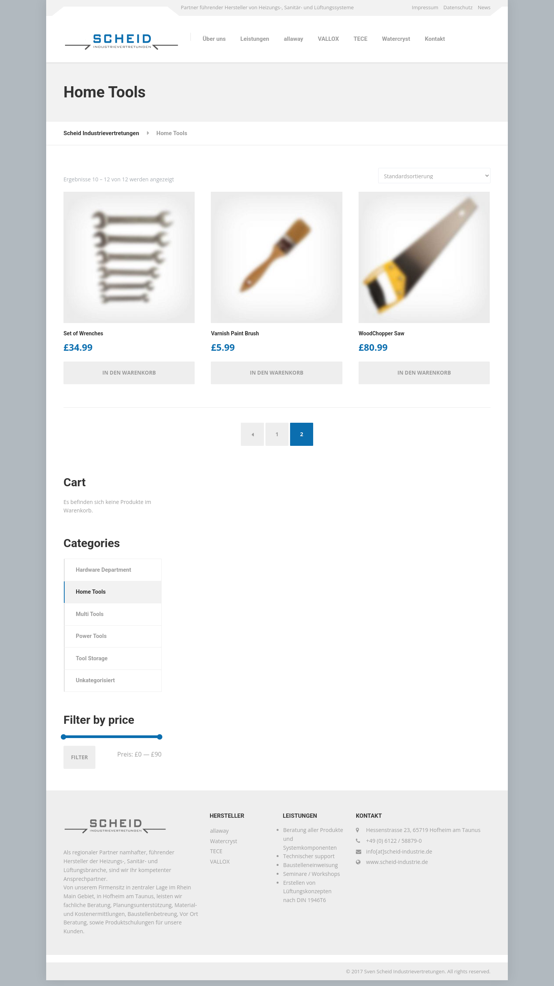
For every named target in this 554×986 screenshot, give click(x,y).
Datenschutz (458, 7)
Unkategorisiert (97, 685)
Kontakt (435, 38)
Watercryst (396, 38)
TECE (360, 38)
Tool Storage (93, 662)
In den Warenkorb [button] (129, 373)
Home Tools (92, 594)
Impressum (425, 7)
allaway (293, 38)
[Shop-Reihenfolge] (434, 175)
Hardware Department (105, 571)
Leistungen (254, 38)
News (484, 7)
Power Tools (92, 639)
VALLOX (328, 38)
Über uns (214, 38)
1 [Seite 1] (277, 435)
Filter (80, 762)
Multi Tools (91, 616)
